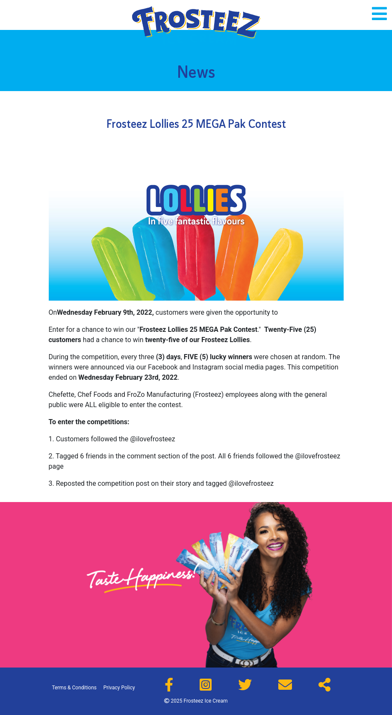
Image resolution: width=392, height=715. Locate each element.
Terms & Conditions (74, 688)
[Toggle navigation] (379, 13)
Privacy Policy (119, 688)
